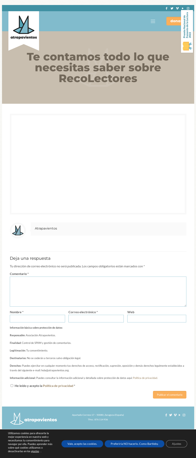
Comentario (19, 274)
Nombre (16, 312)
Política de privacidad (58, 386)
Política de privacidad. (145, 377)
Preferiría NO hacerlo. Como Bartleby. (134, 443)
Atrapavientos (46, 228)
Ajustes (176, 443)
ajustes (35, 451)
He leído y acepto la (43, 386)
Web (130, 312)
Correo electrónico (83, 312)
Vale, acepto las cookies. (82, 443)
